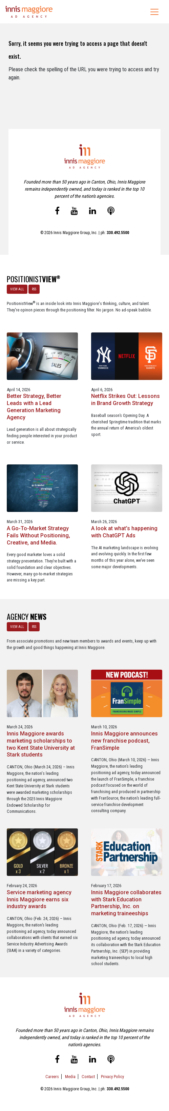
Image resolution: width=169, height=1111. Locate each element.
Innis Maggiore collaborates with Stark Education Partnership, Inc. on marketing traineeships (126, 903)
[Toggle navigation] (154, 11)
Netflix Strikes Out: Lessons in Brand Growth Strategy (125, 399)
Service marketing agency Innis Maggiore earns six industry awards (39, 899)
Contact (88, 1076)
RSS (34, 289)
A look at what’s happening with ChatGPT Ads (124, 532)
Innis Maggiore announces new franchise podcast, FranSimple (124, 740)
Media (70, 1076)
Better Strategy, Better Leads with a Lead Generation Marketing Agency (34, 406)
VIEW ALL (17, 289)
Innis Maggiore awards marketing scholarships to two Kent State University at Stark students (41, 744)
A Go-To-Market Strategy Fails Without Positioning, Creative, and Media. (38, 535)
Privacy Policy (112, 1076)
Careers (52, 1076)
